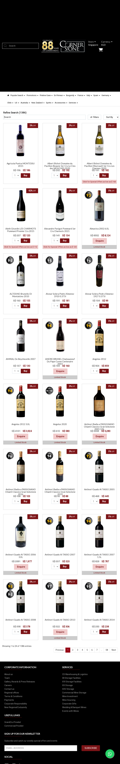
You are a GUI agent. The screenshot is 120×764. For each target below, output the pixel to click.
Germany (106, 95)
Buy (25, 175)
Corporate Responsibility (15, 703)
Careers (8, 685)
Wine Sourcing (68, 700)
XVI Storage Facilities (72, 681)
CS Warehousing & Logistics (75, 674)
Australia (25, 103)
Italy (89, 95)
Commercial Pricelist (13, 726)
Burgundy (71, 95)
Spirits (49, 103)
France (81, 95)
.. (101, 650)
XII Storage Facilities (71, 678)
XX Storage (67, 685)
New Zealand (37, 103)
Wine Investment (70, 696)
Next (114, 650)
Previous (60, 650)
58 (107, 650)
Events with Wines (70, 711)
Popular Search (18, 95)
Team (7, 678)
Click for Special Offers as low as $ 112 (20, 247)
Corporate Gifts (69, 703)
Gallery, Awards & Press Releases (19, 681)
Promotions (32, 95)
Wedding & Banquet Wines (74, 707)
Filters (94, 117)
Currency (106, 41)
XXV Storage (68, 689)
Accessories (61, 103)
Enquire (100, 241)
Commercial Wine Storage (74, 692)
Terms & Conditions (13, 696)
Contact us (9, 689)
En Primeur (59, 95)
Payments (9, 700)
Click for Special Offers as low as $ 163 (99, 182)
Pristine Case (46, 95)
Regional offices (11, 692)
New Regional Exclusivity (15, 707)
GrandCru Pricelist (12, 722)
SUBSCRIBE (91, 748)
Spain (96, 95)
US (17, 103)
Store (92, 41)
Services (73, 103)
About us (8, 674)
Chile (10, 103)
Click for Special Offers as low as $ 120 (60, 247)
